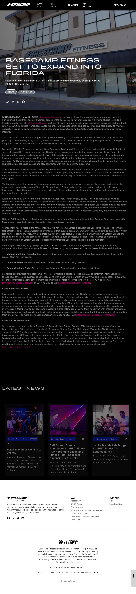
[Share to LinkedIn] (13, 105)
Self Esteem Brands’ (32, 123)
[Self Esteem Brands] (68, 542)
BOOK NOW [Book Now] (39, 5)
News (11, 91)
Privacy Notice (77, 507)
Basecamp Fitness (45, 117)
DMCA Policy (76, 504)
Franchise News (116, 504)
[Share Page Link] (7, 105)
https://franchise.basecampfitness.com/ (92, 315)
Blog (111, 501)
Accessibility (76, 501)
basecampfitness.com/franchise (70, 283)
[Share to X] (18, 105)
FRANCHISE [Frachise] (73, 5)
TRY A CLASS (120, 5)
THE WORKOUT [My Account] (56, 5)
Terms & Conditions (79, 513)
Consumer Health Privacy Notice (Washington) (85, 518)
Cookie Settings (68, 581)
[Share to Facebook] (23, 105)
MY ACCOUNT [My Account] (87, 5)
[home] (20, 5)
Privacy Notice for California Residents (87, 510)
